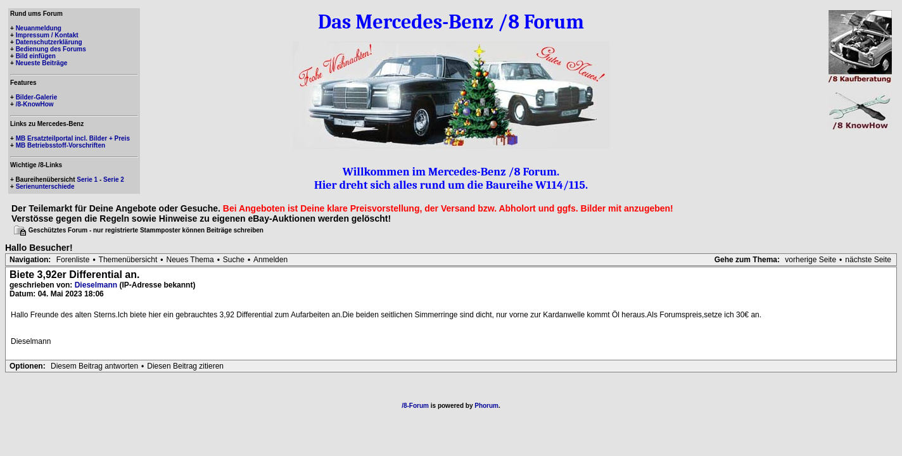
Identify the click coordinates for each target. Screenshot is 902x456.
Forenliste (73, 259)
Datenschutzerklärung (49, 42)
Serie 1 (87, 179)
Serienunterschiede (45, 186)
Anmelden (270, 259)
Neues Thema (190, 259)
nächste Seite (868, 259)
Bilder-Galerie (37, 97)
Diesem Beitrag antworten (94, 366)
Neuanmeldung (38, 28)
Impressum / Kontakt (47, 35)
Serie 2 (113, 179)
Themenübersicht (128, 259)
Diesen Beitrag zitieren (185, 366)
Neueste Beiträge (42, 63)
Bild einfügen (36, 56)
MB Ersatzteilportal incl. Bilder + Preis (73, 138)
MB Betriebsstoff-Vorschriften (61, 145)
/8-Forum (415, 405)
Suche (234, 259)
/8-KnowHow (35, 104)
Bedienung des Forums (51, 49)
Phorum (486, 405)
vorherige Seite (810, 259)
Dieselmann (96, 285)
